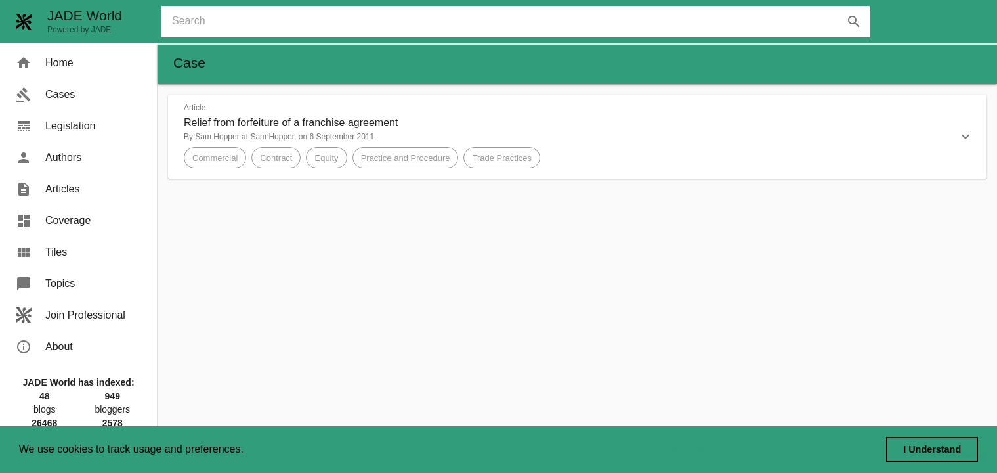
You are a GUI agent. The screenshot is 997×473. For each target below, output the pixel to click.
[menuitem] (78, 63)
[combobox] (521, 21)
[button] (577, 137)
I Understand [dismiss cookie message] (932, 449)
